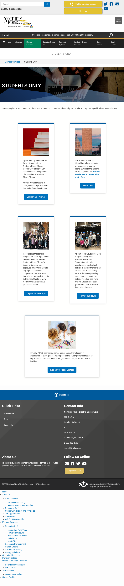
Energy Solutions (12, 552)
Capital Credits (11, 547)
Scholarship (13, 538)
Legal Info (8, 425)
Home (9, 42)
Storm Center (100, 43)
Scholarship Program (36, 197)
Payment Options (62, 43)
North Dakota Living (16, 502)
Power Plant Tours (88, 296)
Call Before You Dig (13, 549)
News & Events (11, 498)
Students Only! (11, 526)
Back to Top (64, 395)
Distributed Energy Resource (80, 43)
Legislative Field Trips (36, 293)
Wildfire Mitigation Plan (15, 519)
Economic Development (15, 544)
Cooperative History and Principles (20, 511)
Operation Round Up (49, 43)
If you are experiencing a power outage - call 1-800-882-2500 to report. (62, 35)
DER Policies (11, 567)
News (6, 419)
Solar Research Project (15, 565)
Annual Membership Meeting (20, 505)
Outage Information (13, 574)
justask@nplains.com (73, 448)
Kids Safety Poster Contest (62, 370)
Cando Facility (113, 43)
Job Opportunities (12, 514)
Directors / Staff (11, 508)
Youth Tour (88, 186)
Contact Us (9, 413)
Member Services (30, 43)
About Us (18, 43)
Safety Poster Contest (17, 535)
